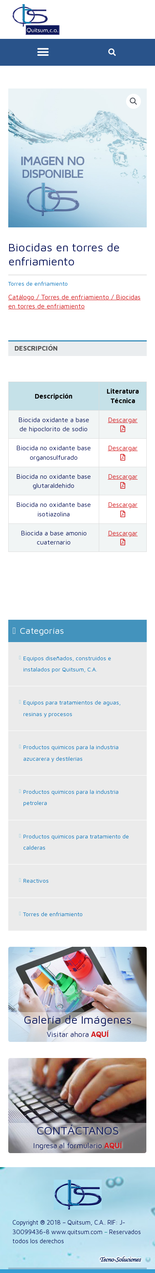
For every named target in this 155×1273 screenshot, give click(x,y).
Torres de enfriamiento (75, 297)
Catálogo (21, 297)
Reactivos (36, 880)
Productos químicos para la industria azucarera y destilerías (71, 753)
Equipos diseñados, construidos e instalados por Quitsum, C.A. (67, 664)
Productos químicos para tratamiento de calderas (76, 842)
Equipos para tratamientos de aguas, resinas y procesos (72, 708)
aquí (100, 1034)
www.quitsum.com (77, 1231)
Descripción (36, 348)
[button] (42, 52)
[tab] (77, 348)
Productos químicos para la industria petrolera (71, 797)
